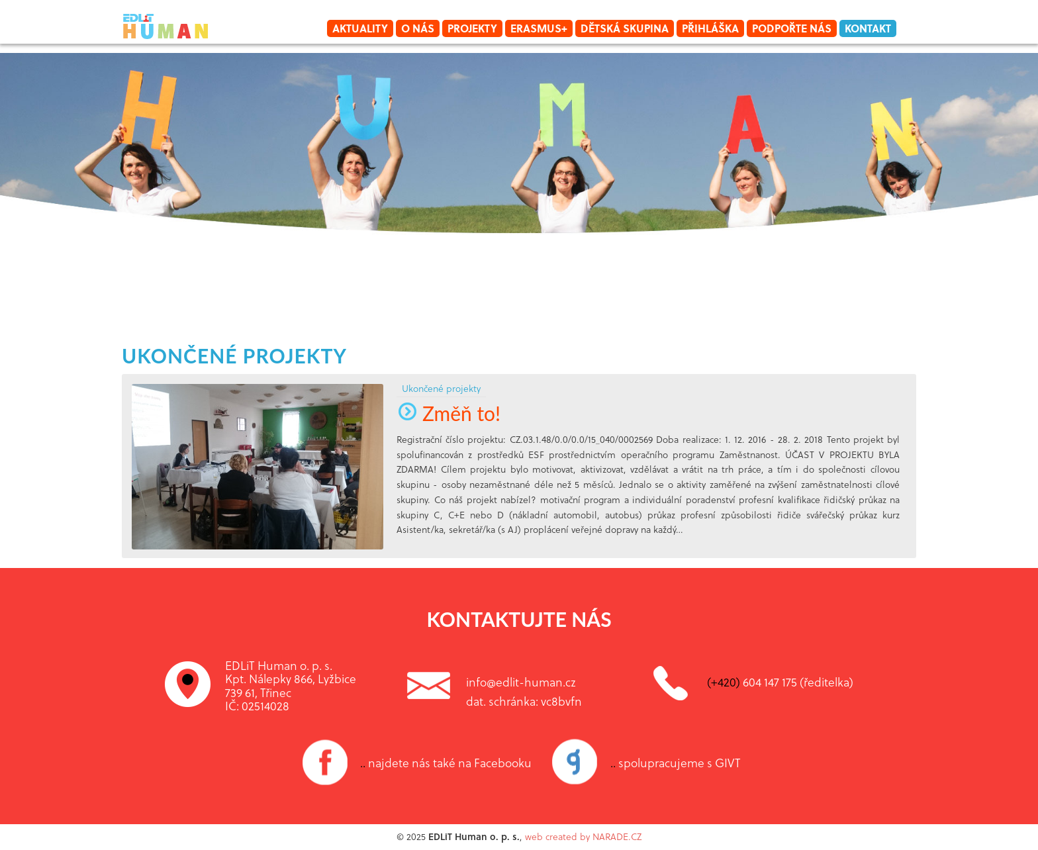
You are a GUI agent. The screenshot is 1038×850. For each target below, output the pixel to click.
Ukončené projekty (234, 355)
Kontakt (868, 28)
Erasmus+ (538, 28)
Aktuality (360, 28)
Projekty (472, 28)
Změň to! (448, 413)
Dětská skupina (625, 28)
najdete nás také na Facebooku (446, 762)
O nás (417, 28)
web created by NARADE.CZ (583, 836)
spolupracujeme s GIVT (675, 762)
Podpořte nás (791, 28)
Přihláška (710, 28)
